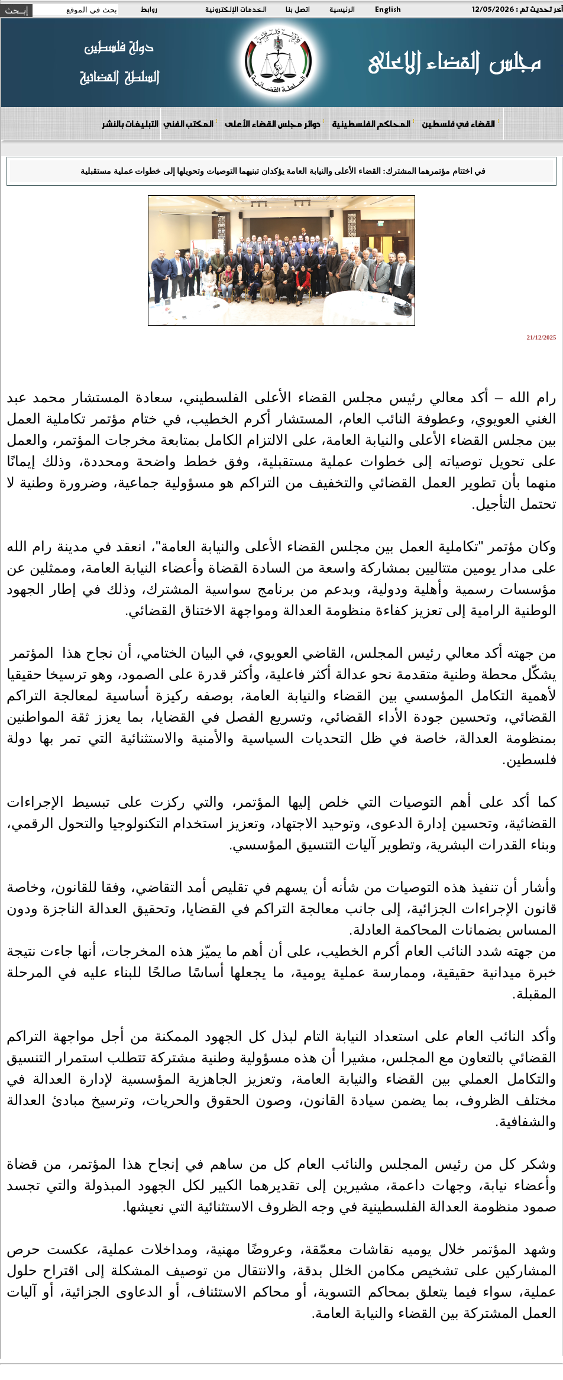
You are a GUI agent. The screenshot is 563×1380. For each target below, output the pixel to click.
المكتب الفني (190, 123)
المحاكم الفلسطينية (373, 123)
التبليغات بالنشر (129, 123)
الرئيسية (342, 8)
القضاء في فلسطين (461, 123)
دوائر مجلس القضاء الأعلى (275, 123)
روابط (148, 8)
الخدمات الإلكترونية (236, 8)
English (388, 8)
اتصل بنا (298, 8)
